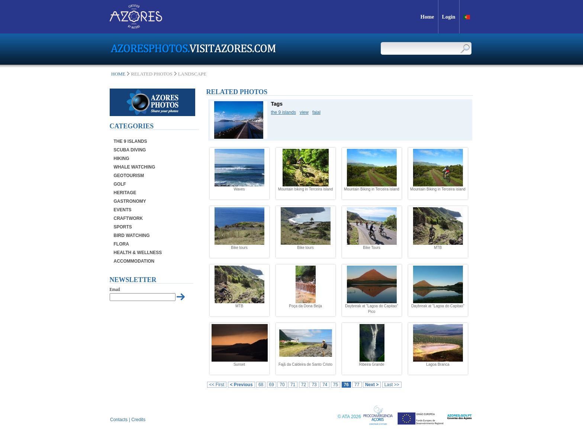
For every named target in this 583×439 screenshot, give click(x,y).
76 (346, 384)
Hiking (121, 158)
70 (282, 384)
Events (123, 209)
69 (271, 384)
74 (324, 384)
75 (335, 384)
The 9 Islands (130, 141)
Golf (120, 184)
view (304, 112)
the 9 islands (283, 112)
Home (118, 74)
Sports (123, 227)
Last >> (391, 384)
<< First (217, 384)
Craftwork (128, 218)
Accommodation (134, 261)
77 (356, 384)
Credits (138, 419)
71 (292, 384)
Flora (121, 244)
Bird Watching (132, 235)
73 (314, 384)
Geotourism (129, 175)
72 (303, 384)
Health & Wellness (138, 252)
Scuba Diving (130, 150)
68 (260, 384)
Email (115, 289)
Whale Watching (134, 167)
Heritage (125, 192)
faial (316, 112)
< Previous (241, 384)
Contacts (119, 419)
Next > (372, 384)
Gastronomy (130, 201)
